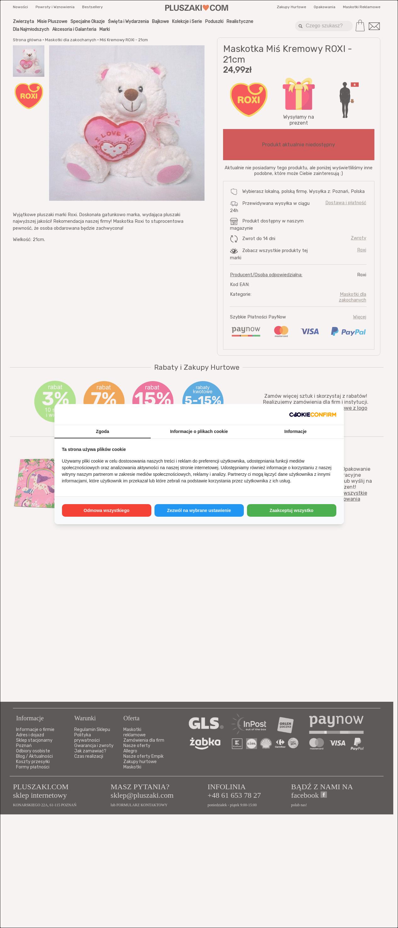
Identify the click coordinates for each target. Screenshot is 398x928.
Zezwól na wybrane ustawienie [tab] (199, 510)
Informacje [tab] (295, 431)
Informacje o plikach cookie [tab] (199, 431)
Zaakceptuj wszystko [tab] (291, 510)
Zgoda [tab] (102, 431)
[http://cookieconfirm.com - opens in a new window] (312, 414)
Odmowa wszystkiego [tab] (106, 510)
